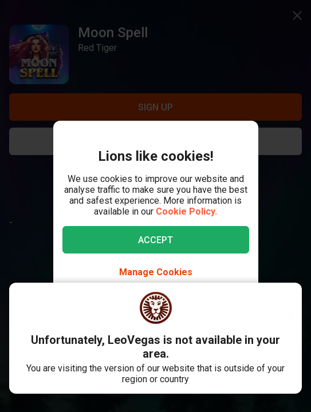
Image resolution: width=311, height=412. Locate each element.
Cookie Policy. (186, 211)
